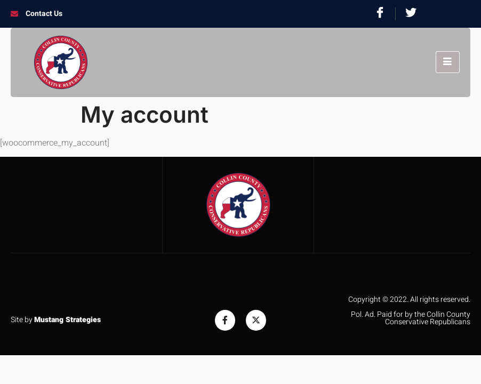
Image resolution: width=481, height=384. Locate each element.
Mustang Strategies (67, 319)
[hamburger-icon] (448, 62)
